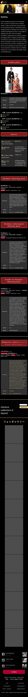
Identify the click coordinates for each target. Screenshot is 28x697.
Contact (14, 672)
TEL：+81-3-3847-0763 (14, 679)
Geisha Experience (21, 686)
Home (7, 683)
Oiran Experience (7, 686)
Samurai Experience (7, 688)
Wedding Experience (21, 688)
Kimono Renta (21, 683)
